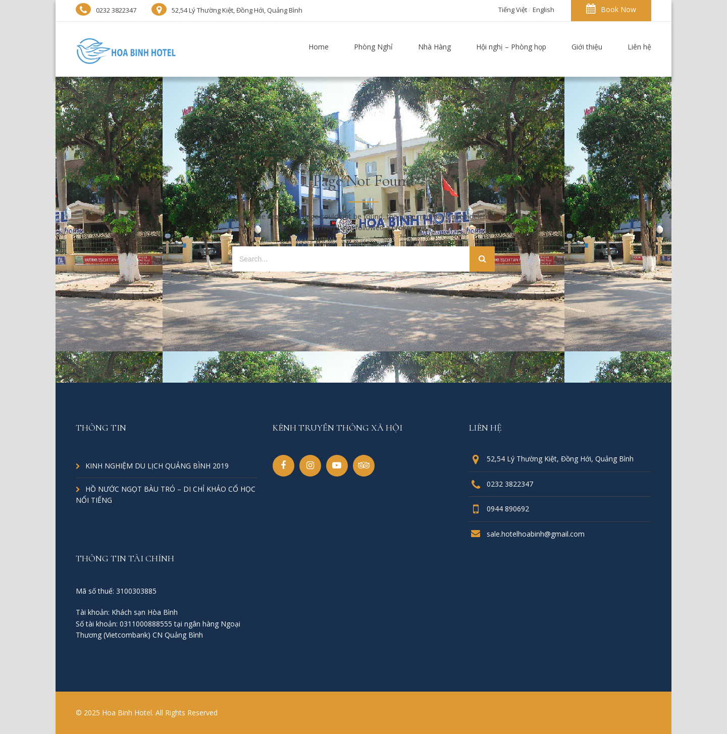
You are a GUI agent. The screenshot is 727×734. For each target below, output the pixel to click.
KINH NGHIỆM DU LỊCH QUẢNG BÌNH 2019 (157, 465)
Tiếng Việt (512, 9)
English (543, 9)
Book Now (611, 9)
